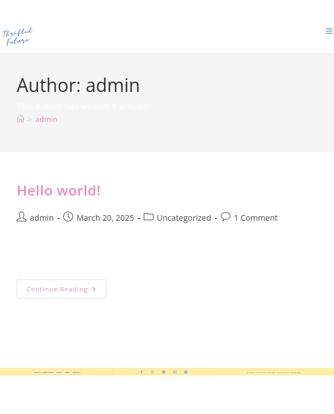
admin (46, 119)
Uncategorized (184, 217)
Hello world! (59, 190)
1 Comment (256, 217)
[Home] (20, 119)
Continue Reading (66, 286)
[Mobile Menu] (330, 31)
